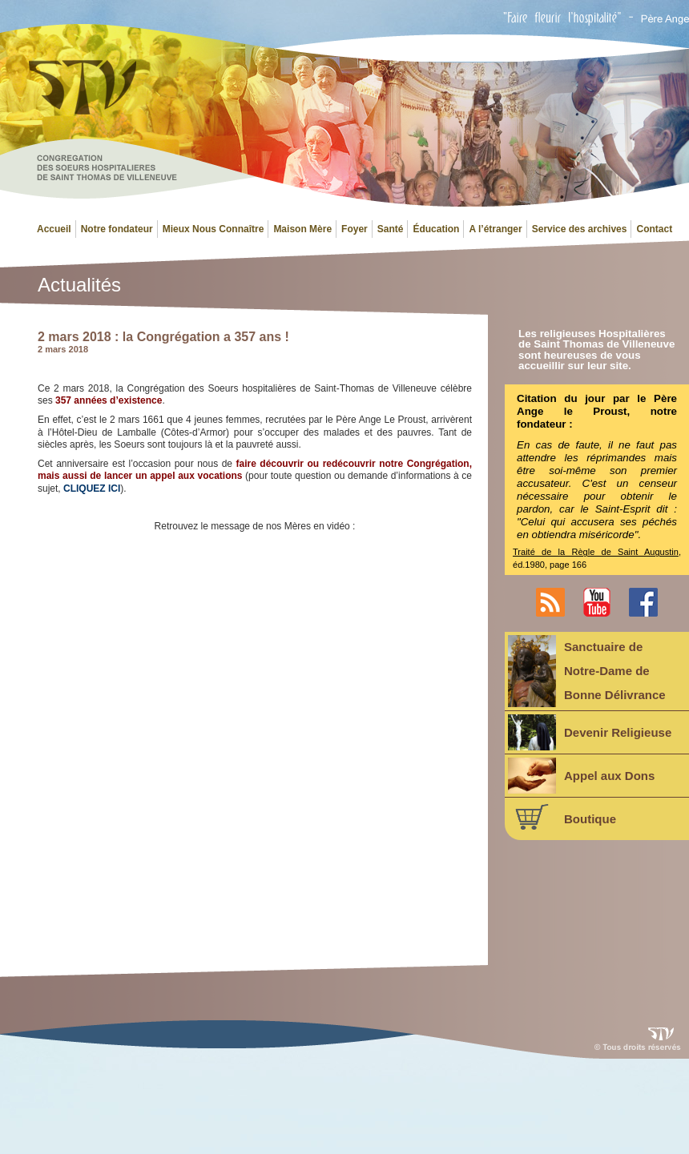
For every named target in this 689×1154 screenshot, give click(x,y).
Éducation (436, 229)
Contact (654, 229)
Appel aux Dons (581, 776)
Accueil (54, 229)
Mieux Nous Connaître (213, 229)
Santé (390, 229)
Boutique (562, 817)
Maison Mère (302, 229)
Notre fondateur (117, 229)
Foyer (354, 229)
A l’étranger (495, 229)
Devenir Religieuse (589, 732)
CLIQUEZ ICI (91, 488)
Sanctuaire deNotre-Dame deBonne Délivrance (587, 671)
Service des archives (579, 229)
